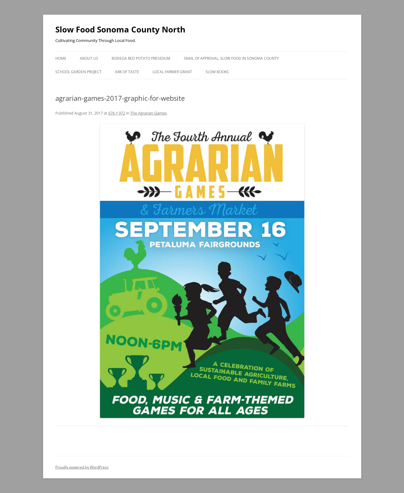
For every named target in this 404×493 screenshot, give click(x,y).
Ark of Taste (127, 71)
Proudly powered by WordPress (82, 467)
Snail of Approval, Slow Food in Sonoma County (231, 58)
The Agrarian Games (148, 113)
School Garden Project (78, 71)
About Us (89, 58)
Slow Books (217, 71)
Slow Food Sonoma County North (120, 29)
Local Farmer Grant (172, 71)
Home (60, 58)
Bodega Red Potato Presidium (141, 58)
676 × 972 (116, 113)
